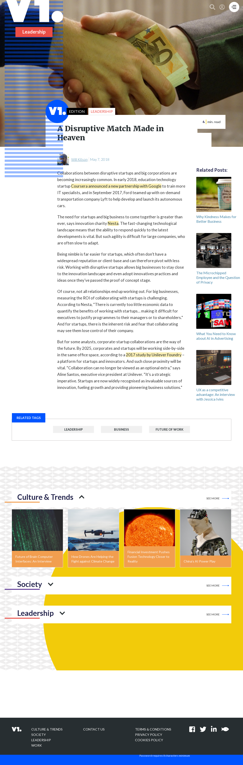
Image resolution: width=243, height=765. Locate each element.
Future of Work (169, 429)
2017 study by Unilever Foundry (154, 354)
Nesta (113, 223)
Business (121, 429)
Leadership (73, 429)
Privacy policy (148, 735)
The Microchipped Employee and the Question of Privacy (218, 277)
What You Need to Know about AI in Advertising (216, 335)
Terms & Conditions (153, 729)
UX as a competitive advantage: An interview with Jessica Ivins (215, 394)
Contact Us (94, 729)
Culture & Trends (47, 729)
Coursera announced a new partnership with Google (116, 186)
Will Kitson (79, 159)
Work (36, 745)
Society (38, 735)
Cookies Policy (149, 740)
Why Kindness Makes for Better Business (216, 218)
